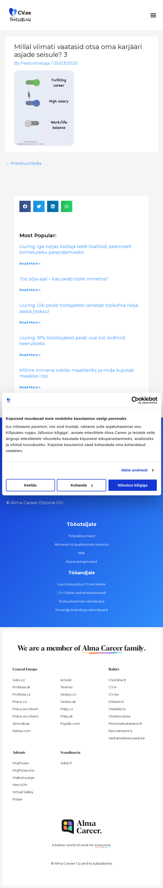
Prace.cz (20, 702)
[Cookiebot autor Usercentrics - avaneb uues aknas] (135, 400)
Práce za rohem (26, 716)
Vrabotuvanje (24, 778)
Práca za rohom (25, 709)
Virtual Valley (23, 792)
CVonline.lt (117, 680)
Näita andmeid (134, 470)
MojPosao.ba (23, 770)
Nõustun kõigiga (133, 485)
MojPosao (21, 763)
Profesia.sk (21, 687)
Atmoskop (21, 723)
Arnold (65, 680)
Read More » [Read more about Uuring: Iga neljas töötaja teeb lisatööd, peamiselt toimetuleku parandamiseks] (30, 263)
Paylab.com (70, 723)
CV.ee (114, 694)
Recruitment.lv (121, 731)
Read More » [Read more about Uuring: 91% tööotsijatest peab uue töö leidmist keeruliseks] (30, 355)
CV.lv (113, 687)
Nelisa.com (22, 731)
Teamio (66, 687)
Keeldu (30, 485)
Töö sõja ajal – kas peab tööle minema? (63, 279)
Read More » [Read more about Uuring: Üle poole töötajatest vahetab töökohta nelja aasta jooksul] (30, 322)
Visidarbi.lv (117, 709)
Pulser (18, 799)
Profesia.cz (21, 694)
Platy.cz (66, 709)
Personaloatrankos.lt (125, 723)
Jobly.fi (66, 763)
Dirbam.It (116, 702)
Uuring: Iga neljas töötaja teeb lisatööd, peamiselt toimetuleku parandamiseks (75, 249)
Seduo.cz (68, 694)
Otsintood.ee (120, 716)
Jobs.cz (19, 680)
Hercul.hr (20, 785)
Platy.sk (66, 716)
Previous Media (23, 163)
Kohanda (82, 485)
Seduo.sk (68, 702)
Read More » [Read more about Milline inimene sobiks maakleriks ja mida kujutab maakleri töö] (30, 387)
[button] (153, 15)
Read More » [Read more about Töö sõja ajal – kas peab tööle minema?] (30, 290)
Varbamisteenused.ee (127, 738)
